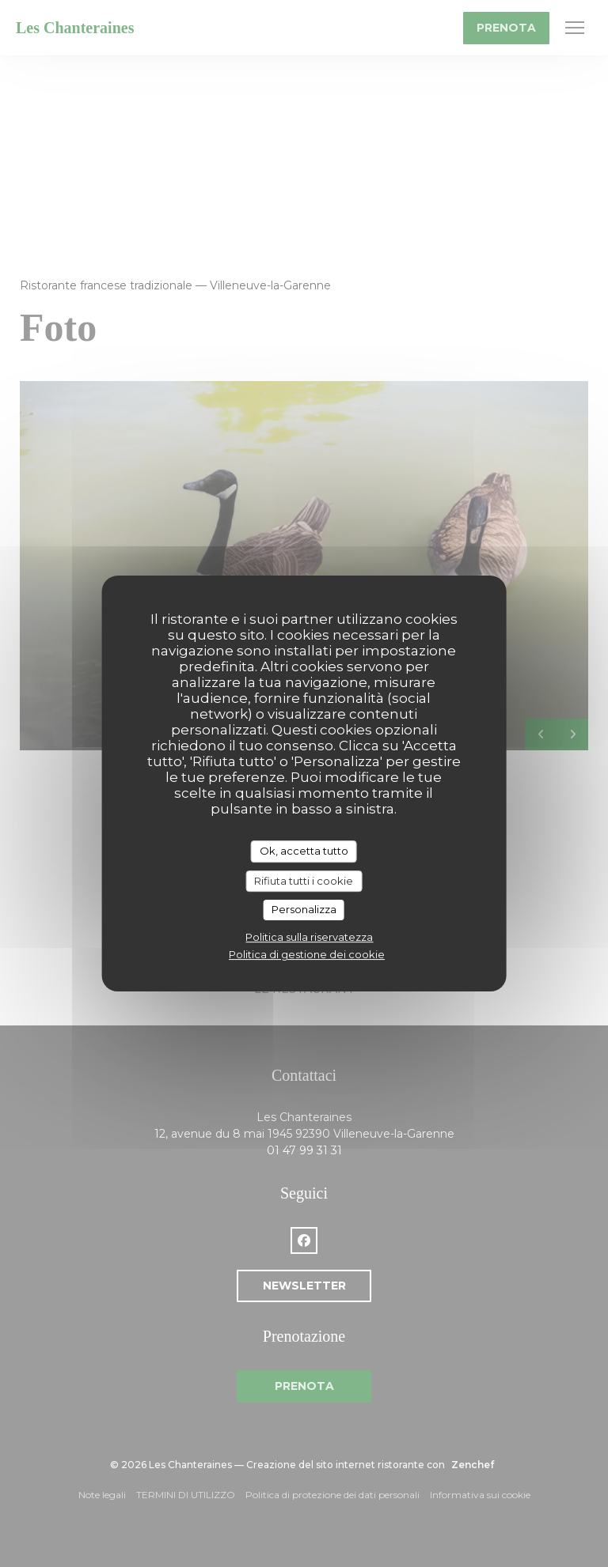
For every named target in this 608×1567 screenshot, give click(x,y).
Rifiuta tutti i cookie (303, 880)
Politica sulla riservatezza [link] (309, 937)
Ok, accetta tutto (304, 850)
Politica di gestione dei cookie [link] (307, 954)
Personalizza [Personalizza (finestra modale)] (304, 909)
